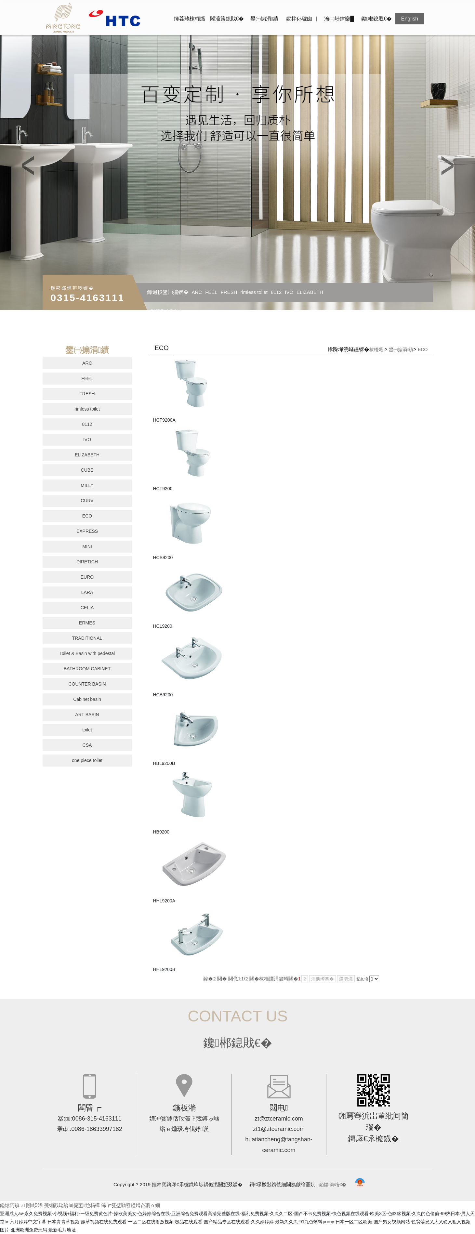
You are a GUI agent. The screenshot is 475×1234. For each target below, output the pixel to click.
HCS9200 (163, 557)
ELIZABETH (310, 292)
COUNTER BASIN (87, 684)
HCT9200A (164, 420)
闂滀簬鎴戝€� (227, 18)
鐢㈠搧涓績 (264, 18)
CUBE (157, 311)
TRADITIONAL (87, 638)
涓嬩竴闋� (322, 978)
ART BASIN (87, 714)
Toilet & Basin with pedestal (87, 653)
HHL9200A (164, 900)
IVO (289, 292)
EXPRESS (87, 531)
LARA (87, 592)
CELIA (87, 607)
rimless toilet (254, 292)
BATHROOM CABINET (87, 668)
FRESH (229, 292)
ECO (87, 516)
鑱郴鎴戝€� (376, 18)
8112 (276, 292)
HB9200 (161, 831)
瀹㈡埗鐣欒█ (339, 18)
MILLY (173, 311)
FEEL (211, 292)
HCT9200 (163, 488)
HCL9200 (162, 626)
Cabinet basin (87, 699)
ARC (197, 292)
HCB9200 (163, 694)
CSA (87, 745)
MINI (87, 546)
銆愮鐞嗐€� (332, 1184)
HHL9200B (164, 969)
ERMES (87, 622)
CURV (87, 500)
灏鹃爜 (346, 978)
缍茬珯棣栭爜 (189, 18)
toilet (87, 729)
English (409, 18)
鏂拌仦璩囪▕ (301, 18)
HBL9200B (164, 763)
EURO (87, 577)
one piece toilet (87, 760)
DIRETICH (87, 561)
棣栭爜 (376, 349)
